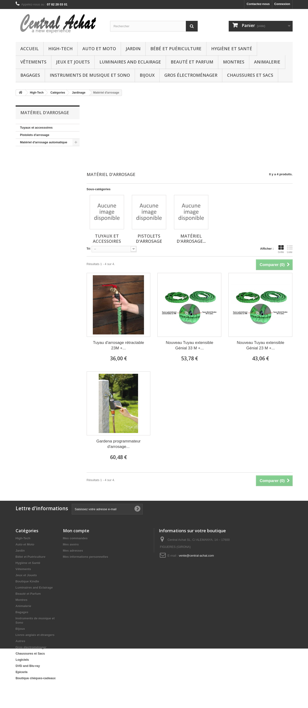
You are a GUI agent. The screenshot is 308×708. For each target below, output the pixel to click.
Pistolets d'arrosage (34, 135)
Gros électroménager (190, 75)
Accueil (29, 48)
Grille (281, 249)
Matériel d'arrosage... (191, 238)
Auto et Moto (99, 48)
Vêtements (33, 62)
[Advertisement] (190, 134)
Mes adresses (73, 550)
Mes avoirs (71, 544)
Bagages (30, 75)
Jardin (133, 48)
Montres (233, 62)
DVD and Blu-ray (28, 665)
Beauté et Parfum (192, 62)
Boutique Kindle (27, 581)
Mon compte (76, 530)
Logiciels (22, 659)
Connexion (282, 4)
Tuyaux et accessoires (36, 127)
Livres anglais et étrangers (35, 635)
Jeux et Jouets (73, 62)
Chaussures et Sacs (250, 75)
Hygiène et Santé (231, 48)
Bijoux (147, 75)
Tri (88, 248)
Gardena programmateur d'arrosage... (118, 444)
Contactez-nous (258, 4)
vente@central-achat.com (196, 555)
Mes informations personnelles (85, 557)
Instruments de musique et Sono (90, 75)
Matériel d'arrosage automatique (43, 142)
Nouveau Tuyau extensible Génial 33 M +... (189, 345)
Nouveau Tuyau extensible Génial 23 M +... (260, 345)
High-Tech (60, 48)
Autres (20, 641)
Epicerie (22, 672)
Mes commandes (75, 538)
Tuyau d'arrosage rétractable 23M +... (118, 345)
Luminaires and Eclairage (130, 62)
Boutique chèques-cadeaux (36, 678)
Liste (290, 249)
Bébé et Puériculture (175, 48)
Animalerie (267, 62)
